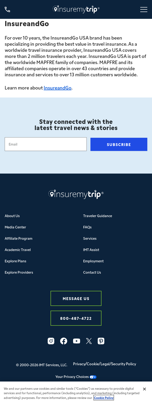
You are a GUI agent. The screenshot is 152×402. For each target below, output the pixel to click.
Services (90, 238)
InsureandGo (57, 87)
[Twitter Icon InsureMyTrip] (89, 341)
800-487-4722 (76, 318)
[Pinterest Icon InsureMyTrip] (101, 341)
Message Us (76, 298)
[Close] (144, 391)
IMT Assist (91, 249)
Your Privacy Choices (76, 376)
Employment (93, 260)
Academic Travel (18, 249)
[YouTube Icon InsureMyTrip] (76, 341)
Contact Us (92, 272)
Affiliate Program (18, 238)
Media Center (15, 226)
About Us (12, 215)
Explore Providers (19, 272)
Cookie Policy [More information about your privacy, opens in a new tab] (103, 399)
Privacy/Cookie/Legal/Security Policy (104, 363)
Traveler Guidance (97, 215)
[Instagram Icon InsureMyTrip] (51, 341)
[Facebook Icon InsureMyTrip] (63, 341)
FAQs (87, 226)
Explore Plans (15, 260)
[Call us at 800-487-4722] (7, 9)
